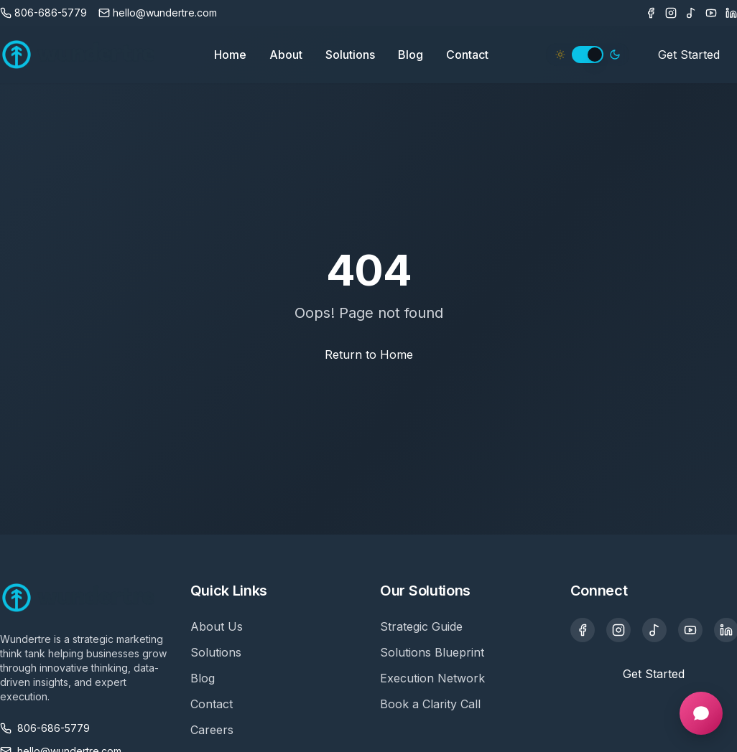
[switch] (587, 54)
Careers (211, 730)
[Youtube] (711, 13)
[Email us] (157, 13)
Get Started (689, 54)
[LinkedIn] (731, 13)
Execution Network (432, 678)
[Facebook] (651, 13)
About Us (216, 626)
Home (230, 54)
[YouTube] (690, 630)
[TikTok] (691, 13)
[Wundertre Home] (78, 54)
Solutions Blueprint (432, 652)
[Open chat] (701, 713)
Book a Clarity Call (430, 704)
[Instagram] (671, 13)
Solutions (350, 54)
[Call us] (43, 13)
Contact (467, 54)
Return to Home (369, 354)
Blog (410, 54)
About (285, 54)
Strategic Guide (421, 626)
